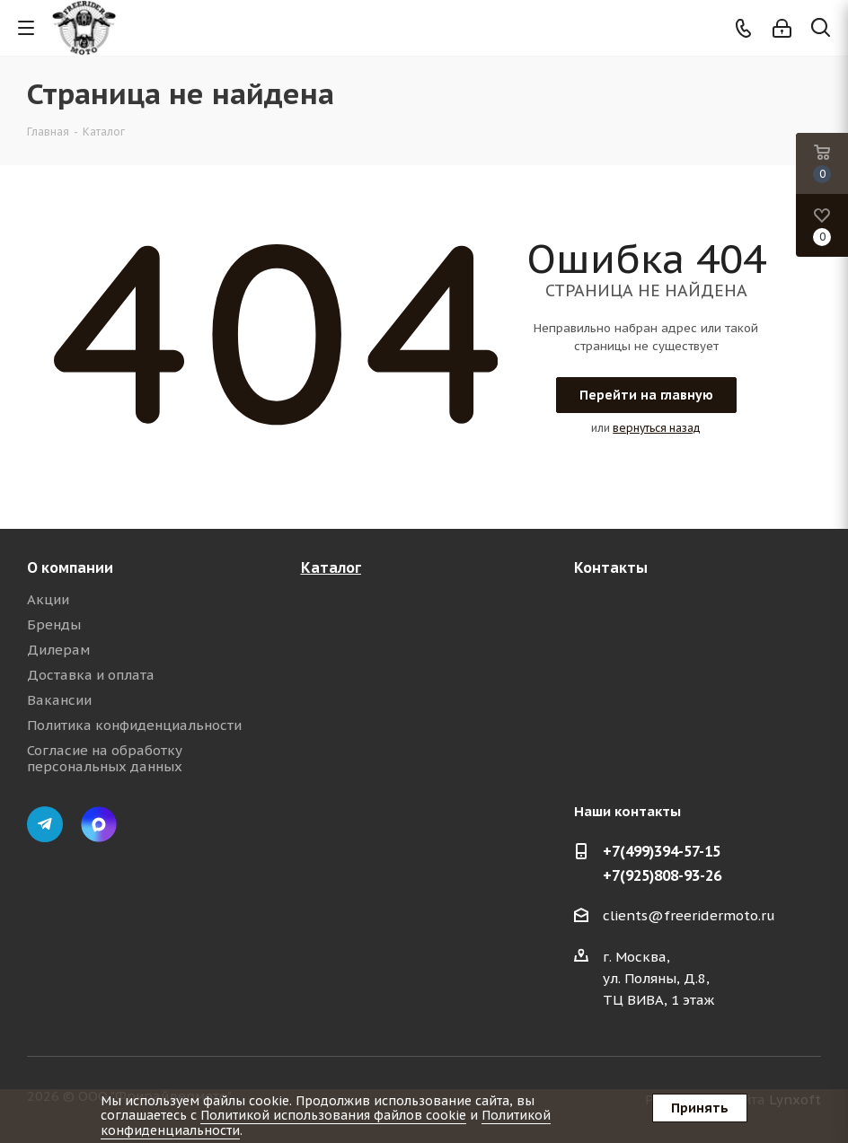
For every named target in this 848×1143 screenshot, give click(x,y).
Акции (48, 599)
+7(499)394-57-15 (661, 851)
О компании (70, 567)
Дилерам (58, 649)
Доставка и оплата (91, 674)
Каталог (331, 567)
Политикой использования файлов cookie (333, 1115)
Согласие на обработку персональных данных (104, 758)
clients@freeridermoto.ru (689, 915)
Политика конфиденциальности (134, 725)
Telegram (45, 824)
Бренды (54, 624)
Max (99, 824)
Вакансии (59, 699)
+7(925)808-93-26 (662, 875)
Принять (700, 1108)
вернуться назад (657, 428)
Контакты (611, 567)
